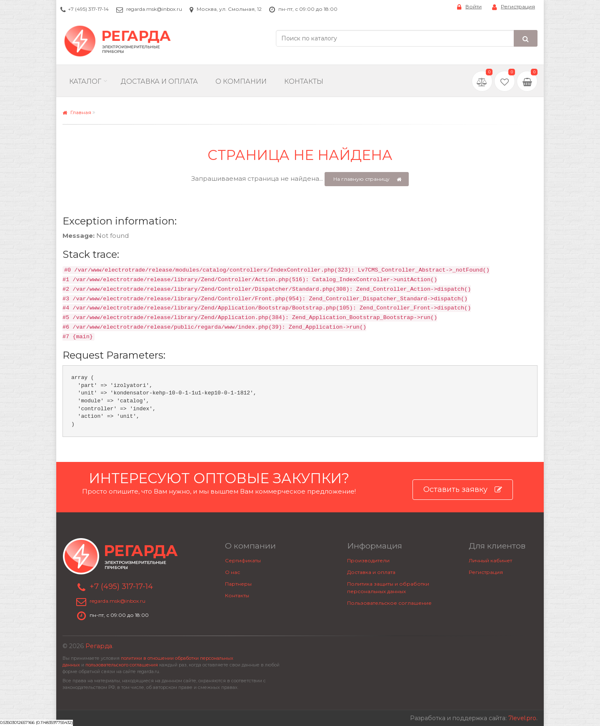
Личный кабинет (490, 560)
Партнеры (238, 584)
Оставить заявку (462, 489)
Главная (76, 112)
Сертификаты (243, 560)
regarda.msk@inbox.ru (154, 9)
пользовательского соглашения (121, 665)
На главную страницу (367, 179)
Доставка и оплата (371, 572)
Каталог (85, 81)
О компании (241, 81)
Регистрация (513, 6)
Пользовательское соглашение (389, 603)
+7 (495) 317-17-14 (88, 9)
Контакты (303, 81)
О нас (232, 572)
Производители (368, 560)
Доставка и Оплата (159, 81)
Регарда (98, 646)
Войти (469, 6)
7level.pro (522, 718)
